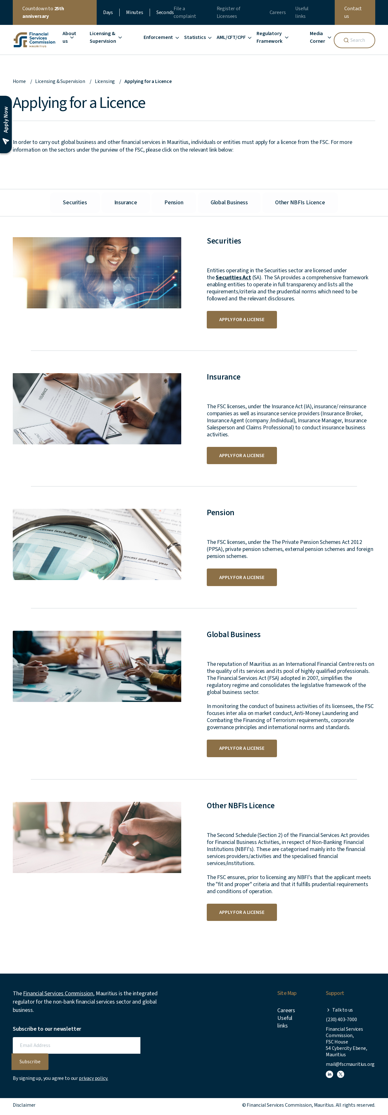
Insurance (125, 203)
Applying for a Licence (149, 81)
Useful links (284, 1024)
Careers (278, 12)
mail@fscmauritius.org (350, 1066)
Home (19, 81)
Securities (75, 203)
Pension (173, 203)
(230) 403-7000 (341, 1021)
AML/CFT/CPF (231, 37)
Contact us (353, 12)
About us (69, 37)
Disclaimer (24, 1107)
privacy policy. (93, 1080)
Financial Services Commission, (59, 996)
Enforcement (158, 37)
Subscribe (30, 1063)
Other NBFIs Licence (300, 203)
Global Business (229, 203)
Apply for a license (242, 319)
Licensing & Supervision (60, 81)
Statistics (194, 37)
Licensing (105, 81)
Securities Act (233, 278)
